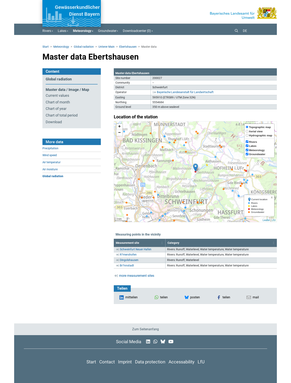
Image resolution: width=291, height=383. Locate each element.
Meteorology (61, 46)
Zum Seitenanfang (145, 329)
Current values (57, 96)
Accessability (181, 361)
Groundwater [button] (107, 31)
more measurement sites (136, 276)
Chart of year (56, 109)
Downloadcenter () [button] (137, 31)
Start (45, 46)
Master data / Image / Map (67, 90)
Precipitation (50, 148)
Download (54, 122)
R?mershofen (128, 254)
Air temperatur (51, 162)
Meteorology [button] (82, 31)
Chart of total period (62, 115)
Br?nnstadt (127, 265)
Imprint (125, 361)
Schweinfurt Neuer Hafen (135, 249)
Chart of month (58, 102)
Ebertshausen (128, 46)
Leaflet (266, 220)
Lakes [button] (62, 31)
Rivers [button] (46, 31)
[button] (235, 31)
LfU (274, 220)
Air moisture (50, 169)
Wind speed (49, 155)
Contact (107, 361)
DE (245, 31)
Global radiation (84, 46)
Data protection (150, 361)
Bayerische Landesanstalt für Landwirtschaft (185, 92)
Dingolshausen (129, 260)
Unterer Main (106, 46)
